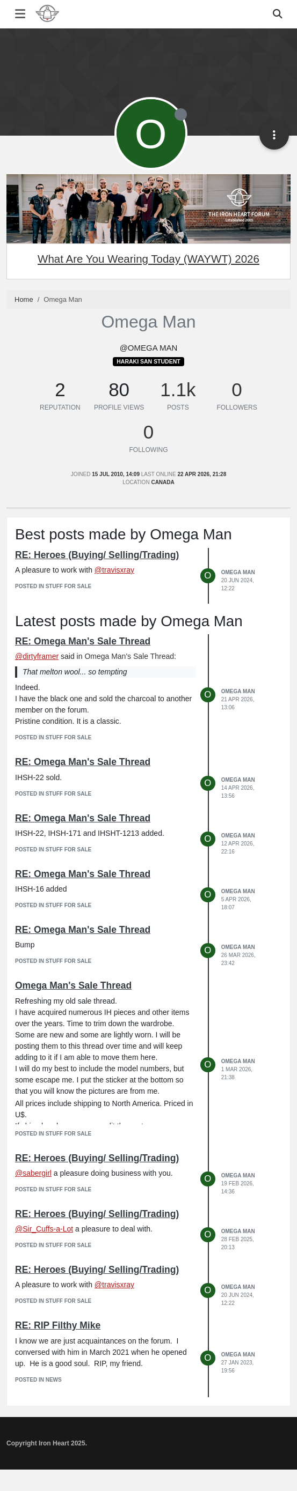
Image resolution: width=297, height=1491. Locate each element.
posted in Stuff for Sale (53, 586)
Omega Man (238, 572)
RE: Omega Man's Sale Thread (82, 641)
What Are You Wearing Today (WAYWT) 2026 (148, 259)
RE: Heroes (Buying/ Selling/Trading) (97, 555)
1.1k (177, 389)
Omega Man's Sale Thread (129, 656)
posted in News (38, 1380)
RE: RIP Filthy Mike (57, 1325)
